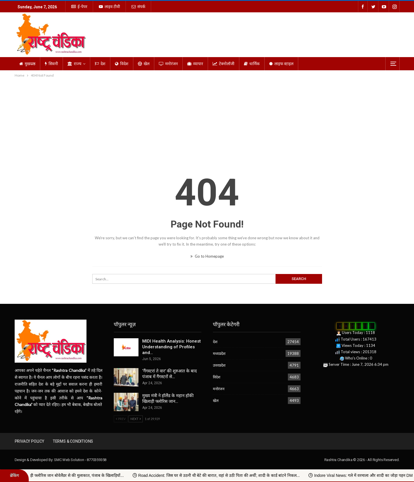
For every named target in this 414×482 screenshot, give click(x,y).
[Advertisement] (207, 121)
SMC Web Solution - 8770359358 (80, 460)
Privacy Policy (29, 441)
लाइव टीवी (109, 6)
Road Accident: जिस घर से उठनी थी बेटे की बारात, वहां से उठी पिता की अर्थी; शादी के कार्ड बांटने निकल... (233, 475)
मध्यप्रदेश (219, 353)
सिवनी (51, 63)
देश (100, 63)
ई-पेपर (79, 6)
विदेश (121, 63)
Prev (121, 419)
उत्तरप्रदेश (219, 365)
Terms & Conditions (73, 441)
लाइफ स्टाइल (281, 63)
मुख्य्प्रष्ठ (27, 63)
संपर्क (138, 6)
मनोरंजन (168, 63)
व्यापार (195, 63)
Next (135, 419)
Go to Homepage (207, 256)
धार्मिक (252, 63)
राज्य (74, 63)
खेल (143, 63)
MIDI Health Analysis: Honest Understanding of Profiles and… (171, 347)
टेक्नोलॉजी (223, 63)
